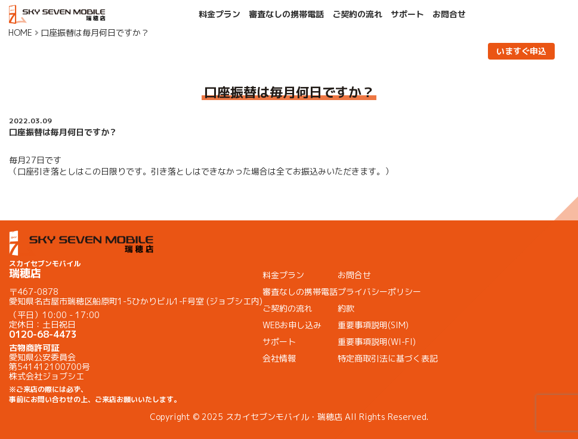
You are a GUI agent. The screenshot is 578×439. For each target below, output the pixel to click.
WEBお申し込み (292, 325)
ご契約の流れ (357, 14)
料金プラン (219, 14)
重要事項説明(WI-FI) (377, 341)
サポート (407, 14)
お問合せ (449, 14)
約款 (346, 308)
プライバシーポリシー (379, 291)
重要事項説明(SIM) (373, 325)
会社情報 (279, 358)
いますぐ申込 (521, 51)
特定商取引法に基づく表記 (388, 358)
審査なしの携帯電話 (286, 14)
